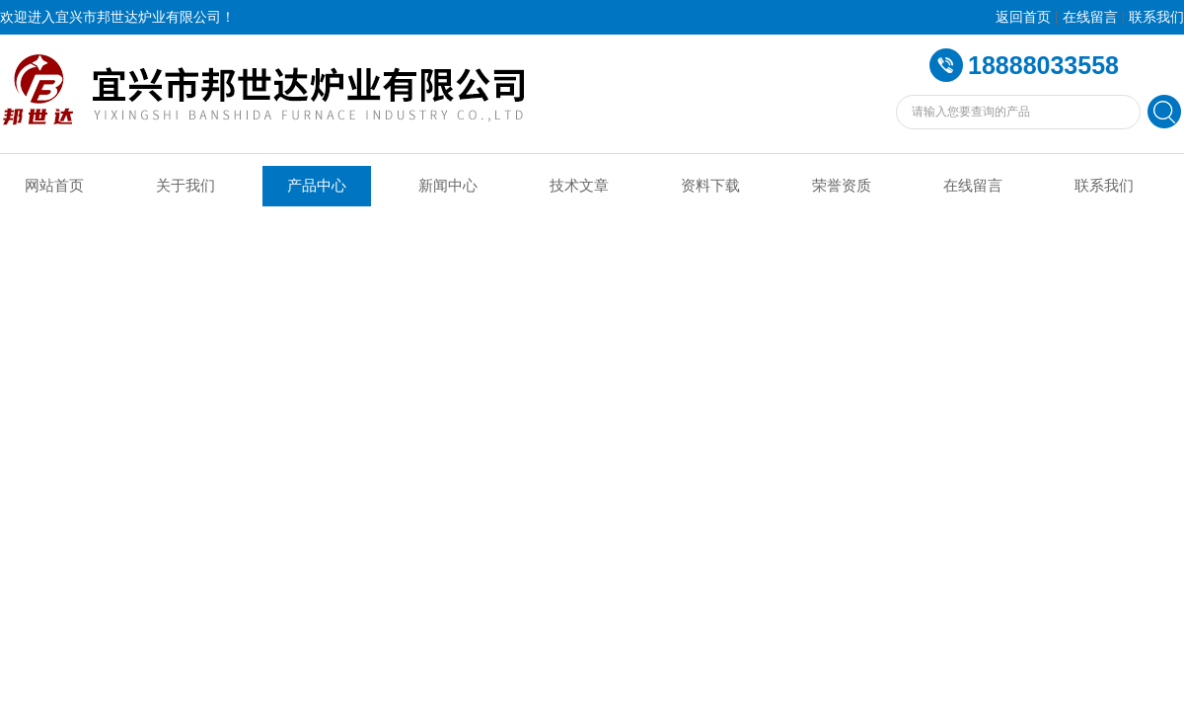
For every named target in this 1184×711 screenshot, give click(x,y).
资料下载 (710, 186)
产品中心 (316, 186)
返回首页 (1023, 17)
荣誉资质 (841, 186)
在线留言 (1090, 17)
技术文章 (579, 186)
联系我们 (1156, 17)
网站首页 (54, 186)
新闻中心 (448, 186)
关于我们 (185, 186)
